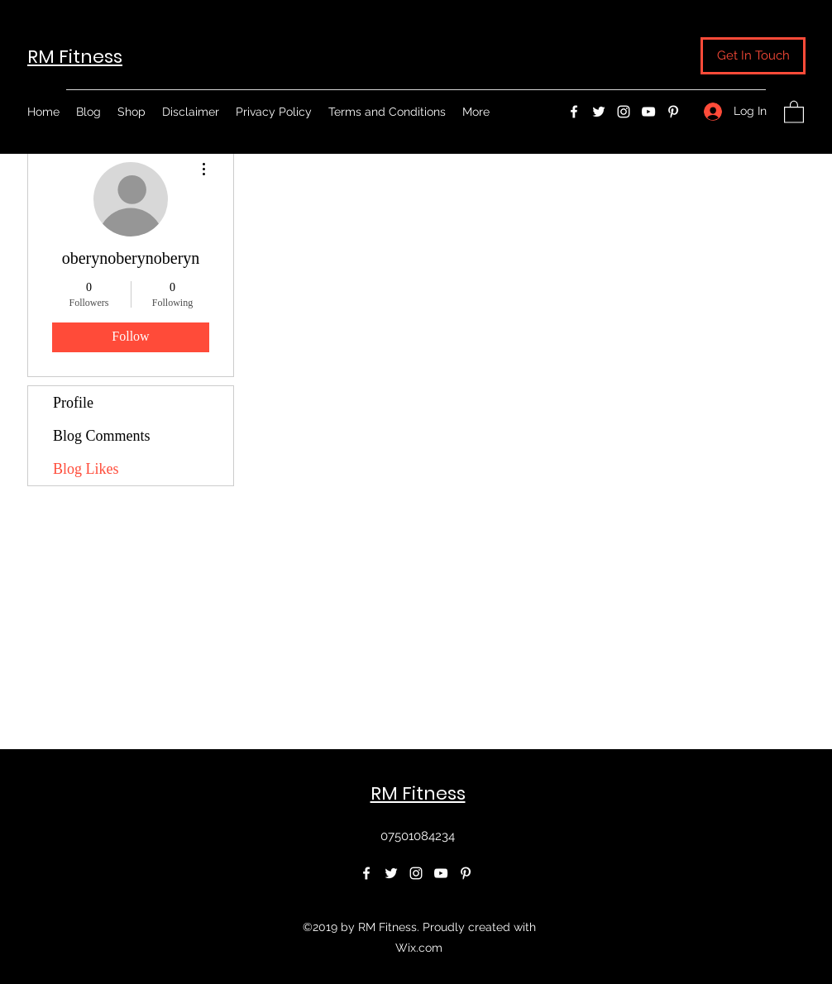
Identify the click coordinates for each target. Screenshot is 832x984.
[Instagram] (623, 111)
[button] (753, 55)
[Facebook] (574, 111)
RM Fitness (74, 56)
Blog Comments (102, 436)
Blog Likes (86, 469)
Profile (73, 402)
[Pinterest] (673, 111)
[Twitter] (599, 111)
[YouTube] (648, 111)
